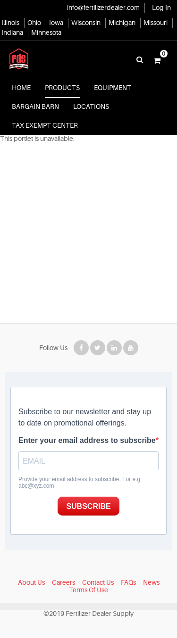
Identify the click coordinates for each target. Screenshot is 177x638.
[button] (157, 60)
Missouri (155, 22)
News (151, 582)
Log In (161, 7)
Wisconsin (86, 22)
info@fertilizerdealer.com (103, 7)
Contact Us (98, 582)
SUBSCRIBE (88, 506)
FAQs (128, 582)
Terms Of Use (88, 590)
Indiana (12, 32)
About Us (31, 582)
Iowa (56, 22)
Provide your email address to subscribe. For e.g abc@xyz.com (79, 482)
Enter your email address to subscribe (87, 440)
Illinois (10, 22)
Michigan (122, 22)
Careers (63, 582)
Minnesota (46, 32)
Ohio (34, 22)
